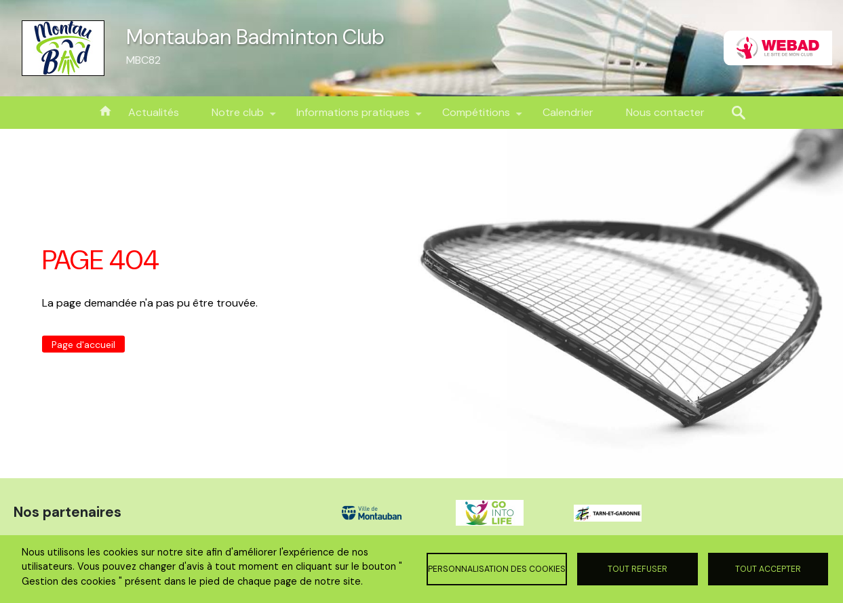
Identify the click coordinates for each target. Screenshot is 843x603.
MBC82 (143, 60)
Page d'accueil (83, 344)
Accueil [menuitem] (105, 109)
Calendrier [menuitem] (568, 112)
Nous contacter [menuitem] (665, 112)
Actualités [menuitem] (153, 112)
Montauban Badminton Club (255, 37)
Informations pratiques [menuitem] (353, 117)
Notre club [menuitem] (237, 117)
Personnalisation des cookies (497, 569)
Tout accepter (768, 569)
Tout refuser (637, 569)
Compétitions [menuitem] (476, 117)
